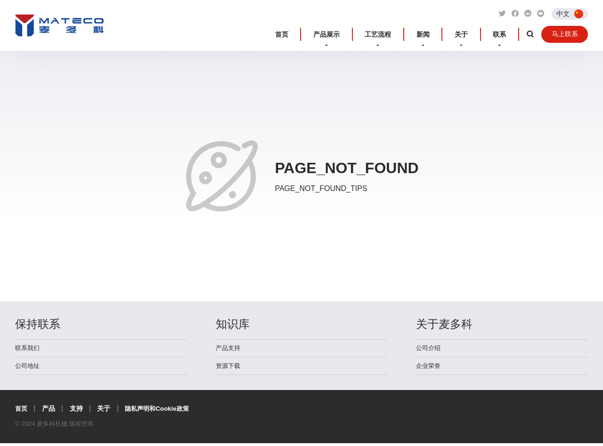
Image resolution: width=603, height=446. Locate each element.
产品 (49, 411)
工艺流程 (404, 34)
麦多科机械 (59, 30)
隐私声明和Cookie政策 (160, 411)
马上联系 (563, 34)
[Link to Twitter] (501, 13)
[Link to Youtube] (540, 13)
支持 (77, 411)
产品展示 (359, 34)
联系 (501, 34)
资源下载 (229, 368)
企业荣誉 (429, 368)
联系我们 (28, 349)
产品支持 (229, 349)
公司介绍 (429, 349)
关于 (471, 34)
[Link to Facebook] (514, 13)
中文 (563, 13)
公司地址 (28, 368)
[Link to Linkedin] (527, 13)
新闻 (441, 34)
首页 (322, 34)
